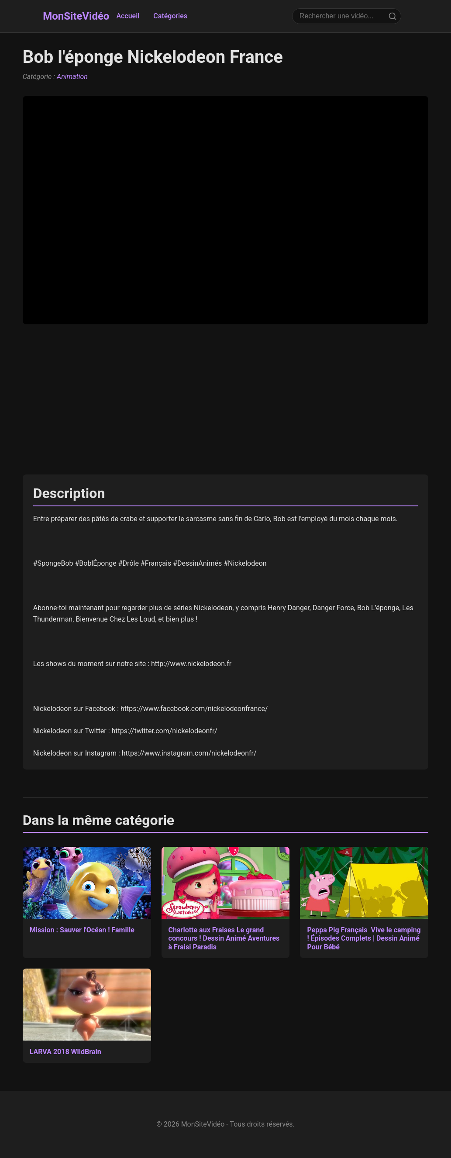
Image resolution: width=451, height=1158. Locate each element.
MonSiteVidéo (76, 16)
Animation (72, 76)
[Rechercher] (392, 16)
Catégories (170, 16)
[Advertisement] (226, 399)
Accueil (127, 16)
